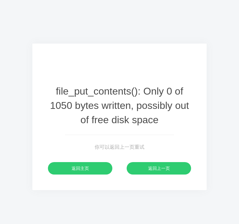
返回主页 (80, 168)
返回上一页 (159, 168)
